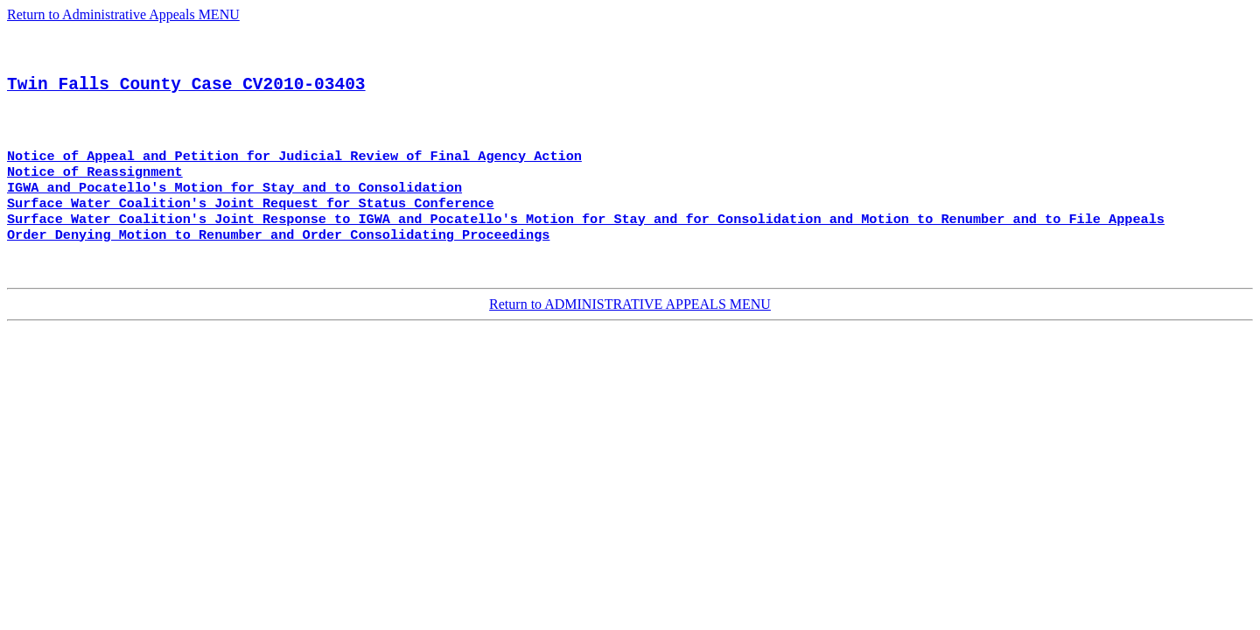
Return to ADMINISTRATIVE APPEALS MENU (630, 336)
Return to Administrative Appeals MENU (123, 14)
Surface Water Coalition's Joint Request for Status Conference (250, 228)
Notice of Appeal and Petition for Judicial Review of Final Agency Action (294, 176)
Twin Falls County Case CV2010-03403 (186, 96)
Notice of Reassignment (95, 193)
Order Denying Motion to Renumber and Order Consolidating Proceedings (278, 263)
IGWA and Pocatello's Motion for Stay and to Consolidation (234, 211)
